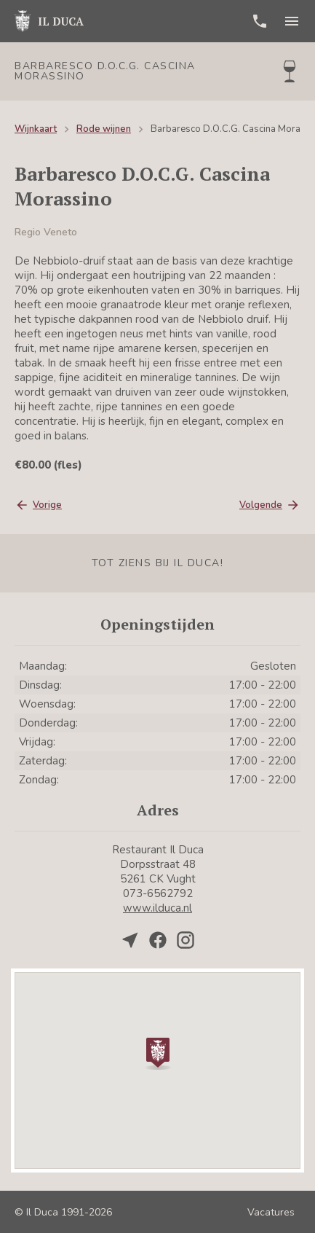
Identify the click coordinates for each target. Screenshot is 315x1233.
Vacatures (271, 1212)
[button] (157, 1052)
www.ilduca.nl (157, 908)
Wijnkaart (36, 129)
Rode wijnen (103, 129)
